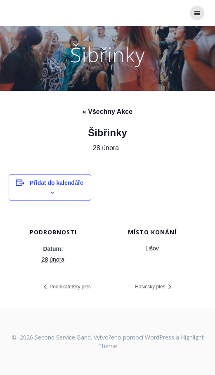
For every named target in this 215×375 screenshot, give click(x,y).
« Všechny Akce (107, 111)
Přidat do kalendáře (56, 182)
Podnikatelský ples (69, 287)
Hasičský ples (151, 287)
